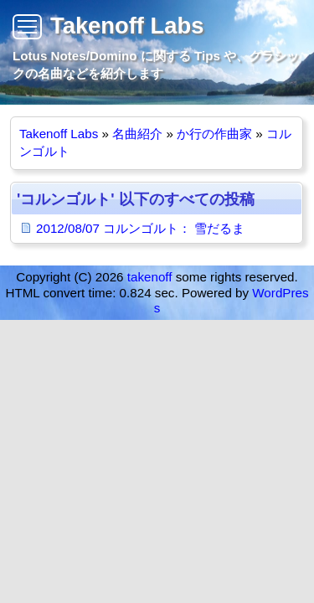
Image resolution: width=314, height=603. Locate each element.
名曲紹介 (137, 133)
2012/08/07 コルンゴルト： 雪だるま (140, 228)
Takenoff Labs (126, 26)
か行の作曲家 (214, 133)
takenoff (149, 277)
